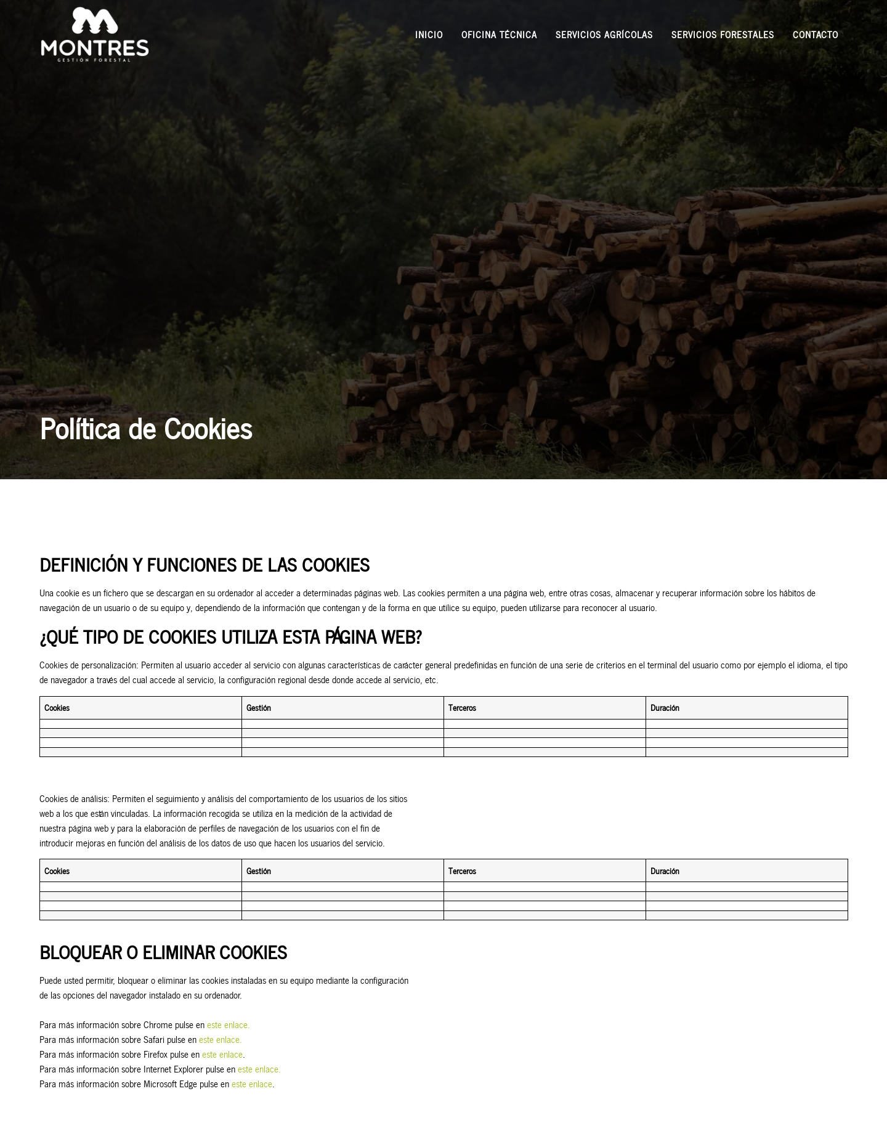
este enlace (221, 1054)
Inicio (429, 34)
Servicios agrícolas (604, 34)
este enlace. (227, 1024)
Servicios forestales (722, 34)
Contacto (815, 34)
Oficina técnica (499, 34)
